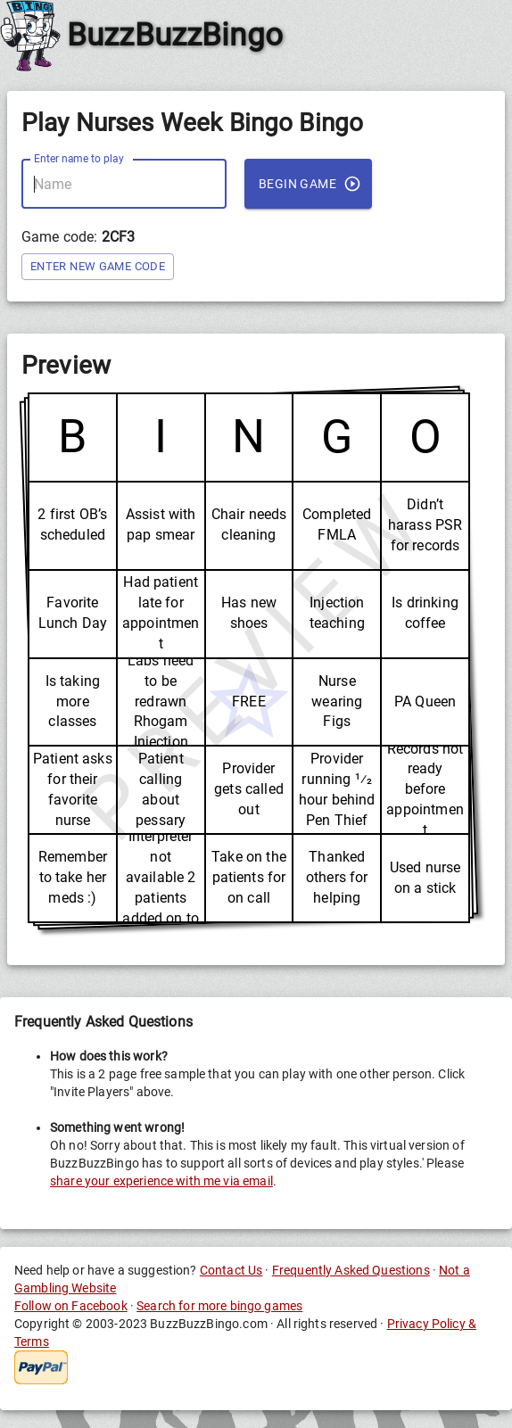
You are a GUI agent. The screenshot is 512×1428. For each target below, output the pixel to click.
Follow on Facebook (71, 1306)
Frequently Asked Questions (351, 1270)
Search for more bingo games (219, 1306)
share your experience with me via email (161, 1181)
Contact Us (231, 1270)
